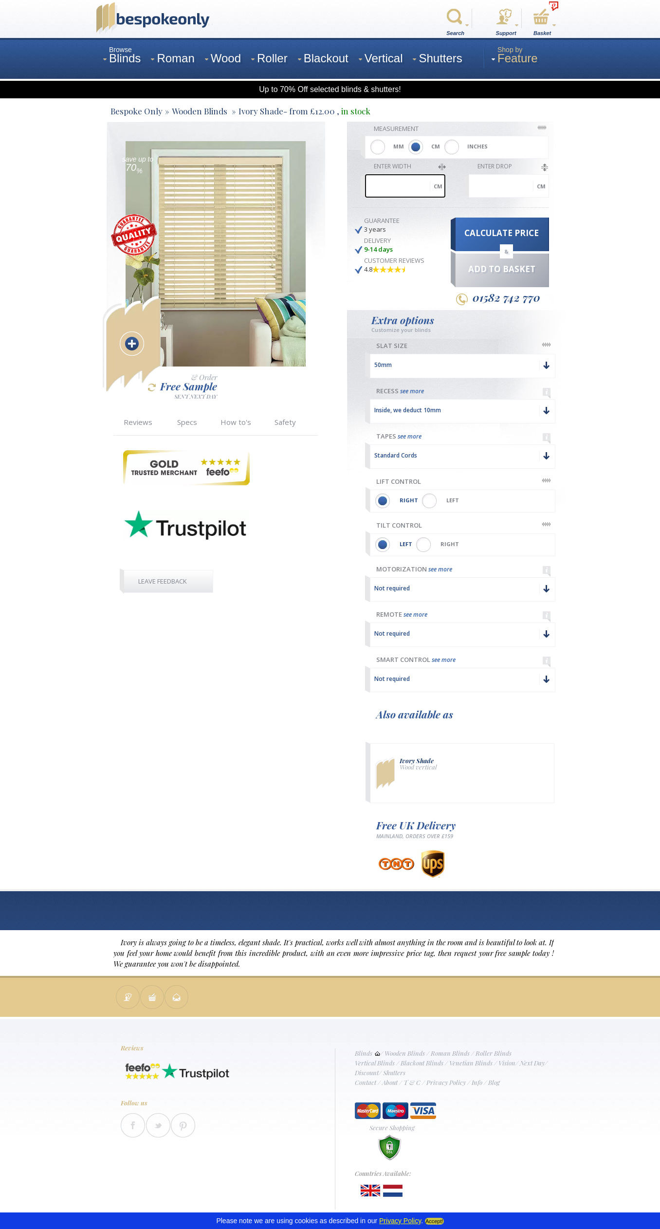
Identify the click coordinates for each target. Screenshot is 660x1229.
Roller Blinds (494, 1053)
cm (438, 186)
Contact (365, 1082)
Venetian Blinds (471, 1063)
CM (435, 146)
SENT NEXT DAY (195, 396)
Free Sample (182, 386)
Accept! (434, 1221)
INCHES (477, 146)
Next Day (532, 1063)
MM (398, 146)
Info (477, 1082)
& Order (204, 377)
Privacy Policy (446, 1082)
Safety (285, 422)
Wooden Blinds (405, 1053)
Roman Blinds (450, 1053)
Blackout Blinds (422, 1063)
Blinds (363, 1053)
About (390, 1082)
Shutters (394, 1072)
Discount (367, 1072)
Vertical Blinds (375, 1063)
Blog (494, 1082)
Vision (506, 1063)
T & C (412, 1082)
